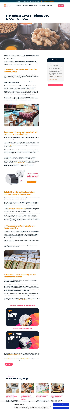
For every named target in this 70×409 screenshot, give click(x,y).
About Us (48, 5)
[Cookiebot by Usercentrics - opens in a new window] (7, 407)
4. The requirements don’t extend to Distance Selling (55, 74)
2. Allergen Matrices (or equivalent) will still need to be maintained (55, 68)
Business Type (32, 5)
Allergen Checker (12, 145)
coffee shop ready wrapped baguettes (25, 89)
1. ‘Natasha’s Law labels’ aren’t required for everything (54, 64)
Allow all (61, 398)
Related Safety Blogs (53, 79)
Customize (61, 401)
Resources (41, 5)
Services (25, 5)
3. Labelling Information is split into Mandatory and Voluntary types (55, 71)
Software (18, 5)
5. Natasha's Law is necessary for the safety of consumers (55, 77)
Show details (16, 406)
